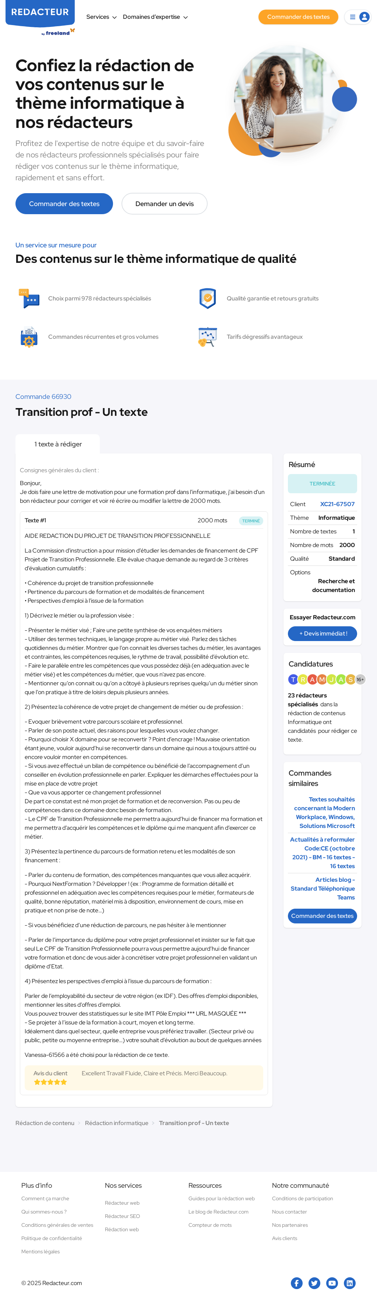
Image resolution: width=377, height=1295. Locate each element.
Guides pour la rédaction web (221, 1198)
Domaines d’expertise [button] (155, 17)
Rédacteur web (122, 1203)
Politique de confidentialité (51, 1238)
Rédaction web (122, 1229)
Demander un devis (164, 203)
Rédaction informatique (116, 1123)
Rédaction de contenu (44, 1123)
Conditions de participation (302, 1198)
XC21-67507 (337, 504)
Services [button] (102, 17)
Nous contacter (289, 1211)
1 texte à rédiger (57, 444)
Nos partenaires (290, 1225)
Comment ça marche (45, 1198)
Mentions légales (40, 1251)
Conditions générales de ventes (57, 1225)
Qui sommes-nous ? (44, 1211)
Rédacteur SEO (122, 1216)
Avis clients (284, 1238)
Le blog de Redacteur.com (218, 1211)
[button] (357, 17)
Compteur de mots (210, 1225)
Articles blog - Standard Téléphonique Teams (323, 888)
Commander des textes (64, 203)
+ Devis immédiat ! (323, 633)
